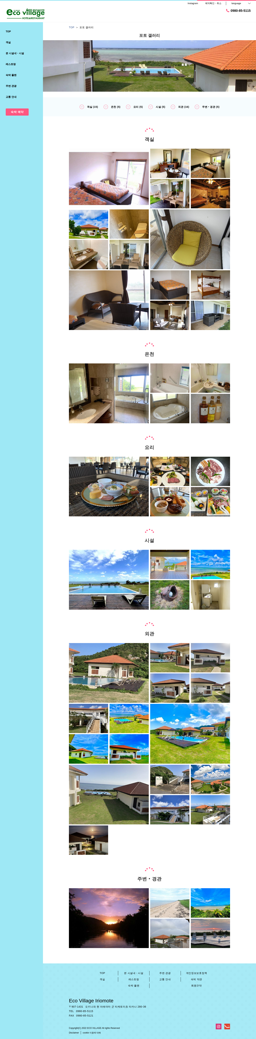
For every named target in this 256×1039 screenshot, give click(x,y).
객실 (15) (88, 107)
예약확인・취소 (213, 3)
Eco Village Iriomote (91, 1000)
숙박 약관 (196, 979)
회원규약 (196, 985)
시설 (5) (156, 107)
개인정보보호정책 (196, 973)
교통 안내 (165, 979)
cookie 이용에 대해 (92, 1032)
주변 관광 (165, 973)
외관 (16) (180, 107)
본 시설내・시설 (133, 973)
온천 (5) (111, 107)
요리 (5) (134, 107)
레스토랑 (134, 979)
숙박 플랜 (133, 985)
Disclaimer (74, 1032)
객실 (102, 979)
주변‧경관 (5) (207, 107)
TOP (102, 973)
